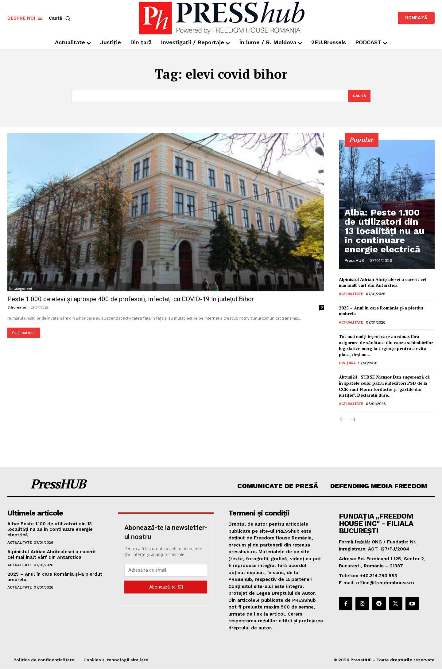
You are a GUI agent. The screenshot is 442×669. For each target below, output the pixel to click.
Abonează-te (166, 587)
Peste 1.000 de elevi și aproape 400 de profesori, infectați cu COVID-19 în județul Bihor (130, 299)
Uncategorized (20, 289)
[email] (165, 570)
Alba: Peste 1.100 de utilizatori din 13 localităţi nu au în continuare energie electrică (385, 242)
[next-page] (352, 420)
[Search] (358, 96)
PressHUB (354, 261)
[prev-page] (343, 420)
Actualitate (351, 294)
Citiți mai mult (24, 333)
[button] (61, 18)
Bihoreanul (17, 307)
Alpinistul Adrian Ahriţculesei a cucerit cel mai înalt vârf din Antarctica (382, 283)
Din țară (347, 363)
